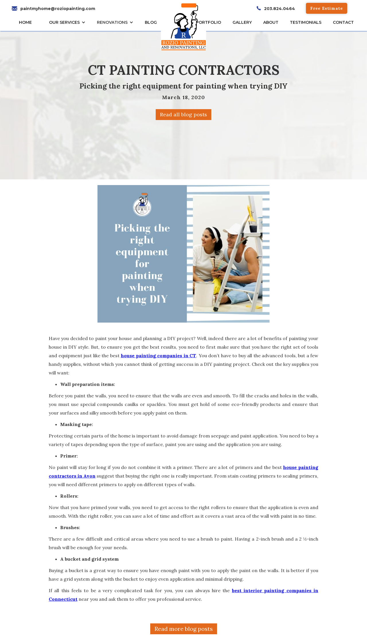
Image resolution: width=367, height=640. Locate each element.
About (270, 22)
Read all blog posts (183, 114)
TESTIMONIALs (305, 22)
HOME (25, 22)
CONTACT (343, 22)
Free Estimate (326, 8)
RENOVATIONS (112, 22)
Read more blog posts (184, 628)
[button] (68, 22)
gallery (242, 22)
